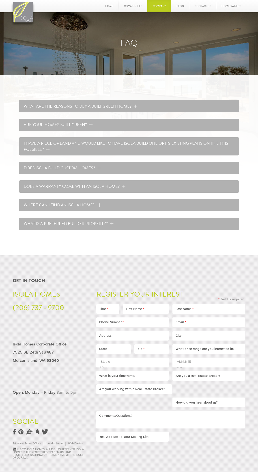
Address (105, 335)
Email (181, 321)
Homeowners (231, 6)
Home (109, 6)
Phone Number (111, 321)
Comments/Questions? (116, 402)
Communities (133, 6)
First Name (135, 308)
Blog (180, 6)
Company (159, 6)
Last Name (185, 308)
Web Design (75, 442)
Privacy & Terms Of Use (27, 442)
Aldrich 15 (206, 361)
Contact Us (203, 6)
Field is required (231, 298)
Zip (141, 348)
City (179, 335)
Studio (130, 361)
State (103, 348)
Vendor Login (55, 442)
